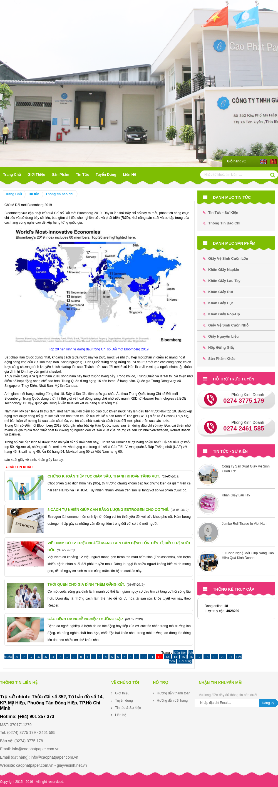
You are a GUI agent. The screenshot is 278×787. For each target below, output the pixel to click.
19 (214, 657)
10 (143, 657)
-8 (24, 657)
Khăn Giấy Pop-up (221, 314)
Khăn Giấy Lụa (218, 303)
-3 (60, 657)
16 (190, 657)
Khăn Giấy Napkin (221, 270)
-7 (31, 657)
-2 (67, 657)
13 (167, 657)
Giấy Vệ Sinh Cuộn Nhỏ (226, 325)
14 (175, 657)
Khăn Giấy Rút (218, 292)
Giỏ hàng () (237, 161)
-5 (45, 657)
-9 (16, 657)
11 (151, 657)
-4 (53, 657)
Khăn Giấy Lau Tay (221, 281)
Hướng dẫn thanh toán (173, 693)
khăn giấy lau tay (50, 460)
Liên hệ (129, 174)
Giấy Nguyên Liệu (221, 336)
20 (222, 657)
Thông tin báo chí (59, 194)
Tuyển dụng (106, 174)
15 (183, 657)
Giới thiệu (36, 174)
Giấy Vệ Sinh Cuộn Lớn (225, 258)
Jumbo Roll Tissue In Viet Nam (244, 524)
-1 (74, 657)
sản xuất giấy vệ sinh (20, 460)
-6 (38, 657)
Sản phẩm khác (219, 359)
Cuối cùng (185, 661)
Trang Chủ (12, 174)
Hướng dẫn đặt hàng (172, 700)
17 (198, 657)
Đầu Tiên (180, 652)
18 (206, 657)
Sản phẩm (60, 174)
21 (230, 657)
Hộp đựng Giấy (219, 347)
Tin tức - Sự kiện (220, 213)
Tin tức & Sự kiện (128, 708)
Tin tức (82, 174)
